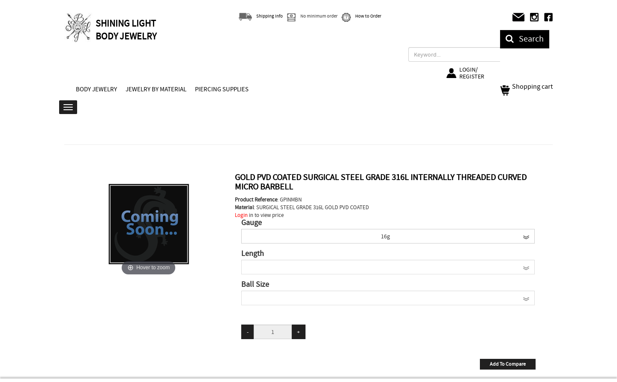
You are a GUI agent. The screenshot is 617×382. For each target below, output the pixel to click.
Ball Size (255, 285)
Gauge (251, 223)
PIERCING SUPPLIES (222, 89)
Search (525, 38)
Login (241, 215)
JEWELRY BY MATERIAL (156, 89)
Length (252, 254)
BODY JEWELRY (96, 89)
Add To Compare (508, 364)
